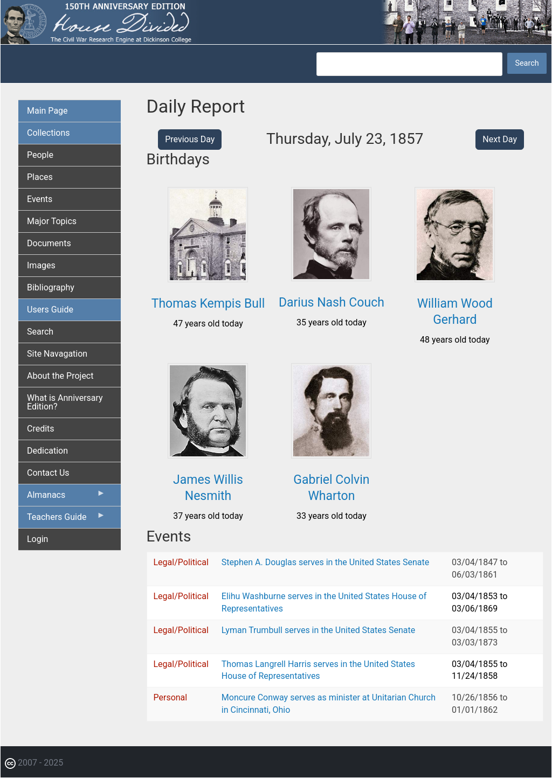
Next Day (499, 139)
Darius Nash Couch (331, 302)
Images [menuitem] (41, 265)
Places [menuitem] (40, 177)
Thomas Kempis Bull (208, 303)
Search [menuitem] (40, 332)
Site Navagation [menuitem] (57, 354)
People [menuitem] (40, 155)
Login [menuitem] (37, 539)
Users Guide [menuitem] (50, 309)
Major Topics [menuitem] (52, 221)
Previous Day (190, 139)
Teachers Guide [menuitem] (66, 519)
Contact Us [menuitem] (48, 473)
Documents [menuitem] (49, 243)
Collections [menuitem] (48, 133)
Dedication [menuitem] (47, 451)
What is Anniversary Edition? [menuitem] (65, 402)
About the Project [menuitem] (60, 376)
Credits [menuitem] (40, 428)
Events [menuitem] (39, 199)
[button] (208, 278)
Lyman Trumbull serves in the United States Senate (318, 630)
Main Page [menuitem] (47, 111)
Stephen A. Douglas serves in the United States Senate (325, 562)
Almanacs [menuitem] (66, 497)
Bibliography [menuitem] (50, 287)
